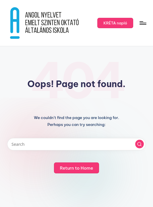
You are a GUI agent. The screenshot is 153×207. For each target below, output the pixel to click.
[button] (115, 23)
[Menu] (143, 23)
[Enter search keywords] (76, 144)
